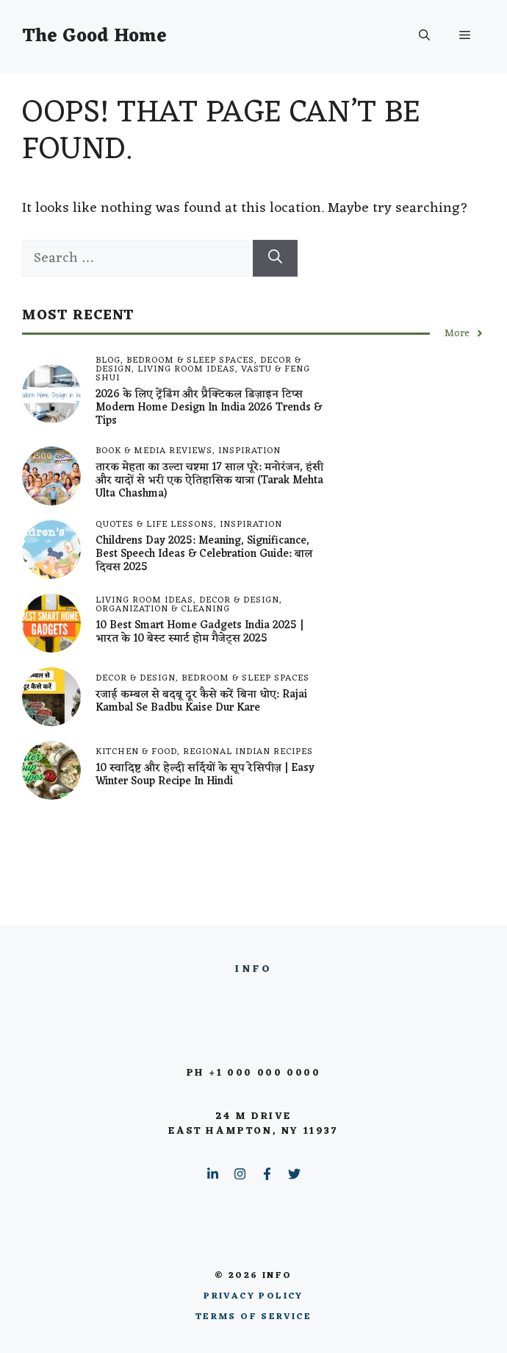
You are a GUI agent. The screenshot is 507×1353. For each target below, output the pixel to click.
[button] (424, 37)
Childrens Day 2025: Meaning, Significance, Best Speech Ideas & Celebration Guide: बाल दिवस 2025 (204, 554)
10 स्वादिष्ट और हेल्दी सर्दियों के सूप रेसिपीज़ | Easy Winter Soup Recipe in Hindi (205, 775)
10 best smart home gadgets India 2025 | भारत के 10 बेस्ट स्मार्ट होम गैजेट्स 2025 (199, 632)
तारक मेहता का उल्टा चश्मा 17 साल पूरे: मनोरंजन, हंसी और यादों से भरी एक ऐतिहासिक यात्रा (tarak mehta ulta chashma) (209, 481)
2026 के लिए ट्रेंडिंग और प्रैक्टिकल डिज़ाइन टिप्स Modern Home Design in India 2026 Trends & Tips (209, 408)
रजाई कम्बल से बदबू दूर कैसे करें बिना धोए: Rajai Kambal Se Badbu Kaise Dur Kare (201, 701)
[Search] (275, 258)
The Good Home (94, 36)
